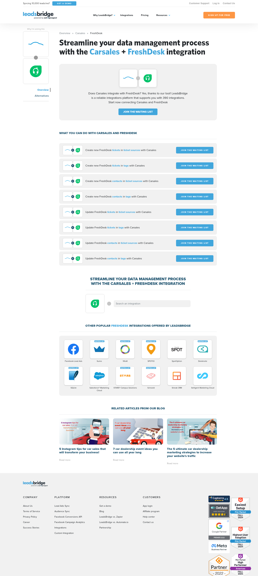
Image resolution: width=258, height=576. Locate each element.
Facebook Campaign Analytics (69, 518)
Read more (64, 460)
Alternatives (42, 96)
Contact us (148, 518)
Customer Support (199, 3)
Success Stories (31, 524)
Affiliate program (151, 507)
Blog (101, 507)
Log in (216, 3)
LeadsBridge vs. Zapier (111, 513)
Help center (149, 513)
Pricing (144, 15)
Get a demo (105, 502)
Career (26, 518)
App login (148, 502)
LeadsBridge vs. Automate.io (113, 518)
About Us (28, 502)
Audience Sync (62, 507)
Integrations (126, 15)
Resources (161, 15)
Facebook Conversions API (68, 513)
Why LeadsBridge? (102, 15)
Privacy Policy (30, 513)
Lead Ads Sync (62, 502)
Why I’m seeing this (36, 29)
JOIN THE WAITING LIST (138, 112)
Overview (43, 90)
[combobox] (152, 303)
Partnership (105, 524)
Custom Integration (64, 529)
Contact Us (229, 3)
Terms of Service (31, 507)
